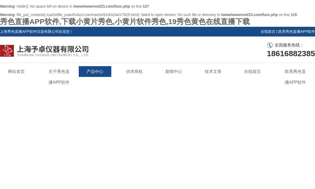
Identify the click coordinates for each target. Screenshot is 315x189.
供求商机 (134, 71)
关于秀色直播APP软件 (59, 77)
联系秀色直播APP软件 (296, 31)
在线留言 (268, 31)
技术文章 (213, 71)
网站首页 (16, 71)
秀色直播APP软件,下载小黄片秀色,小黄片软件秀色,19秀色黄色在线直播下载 (125, 22)
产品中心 (95, 71)
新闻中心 (173, 71)
